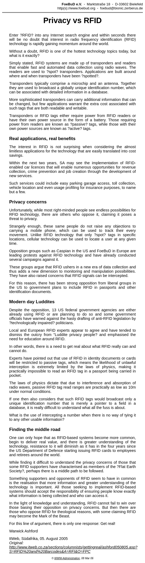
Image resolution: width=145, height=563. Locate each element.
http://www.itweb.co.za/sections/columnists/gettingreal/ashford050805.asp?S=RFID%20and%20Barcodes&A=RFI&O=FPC (73, 549)
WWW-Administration (67, 558)
